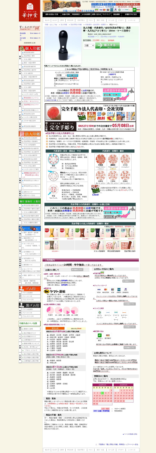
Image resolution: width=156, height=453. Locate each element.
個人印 (47, 20)
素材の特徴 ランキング (30, 343)
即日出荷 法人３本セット (30, 181)
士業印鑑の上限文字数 (30, 361)
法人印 (54, 20)
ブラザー (121, 20)
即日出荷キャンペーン (30, 98)
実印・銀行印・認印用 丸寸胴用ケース (30, 234)
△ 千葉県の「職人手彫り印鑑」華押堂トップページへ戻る (116, 444)
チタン (91, 20)
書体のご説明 (27, 329)
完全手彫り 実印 (28, 56)
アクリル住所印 (27, 293)
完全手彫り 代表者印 (30, 141)
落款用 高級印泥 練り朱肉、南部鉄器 (30, 282)
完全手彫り (81, 20)
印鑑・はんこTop (51, 24)
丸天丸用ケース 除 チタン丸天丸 (29, 259)
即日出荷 (70, 20)
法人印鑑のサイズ (29, 336)
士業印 (62, 20)
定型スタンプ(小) (28, 195)
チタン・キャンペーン (30, 101)
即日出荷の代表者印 (29, 138)
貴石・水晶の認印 (29, 91)
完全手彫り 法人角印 (30, 162)
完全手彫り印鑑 (76, 24)
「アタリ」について (29, 350)
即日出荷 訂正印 (28, 114)
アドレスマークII (27, 299)
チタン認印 (26, 87)
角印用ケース (27, 265)
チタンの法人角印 (29, 166)
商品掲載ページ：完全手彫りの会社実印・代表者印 (106, 37)
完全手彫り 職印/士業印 (30, 209)
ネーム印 (111, 20)
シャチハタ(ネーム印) (30, 94)
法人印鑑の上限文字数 (30, 357)
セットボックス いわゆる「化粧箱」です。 (31, 246)
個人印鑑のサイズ (29, 333)
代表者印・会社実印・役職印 (95, 24)
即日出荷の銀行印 (29, 67)
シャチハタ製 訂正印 (29, 117)
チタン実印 (26, 59)
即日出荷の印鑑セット (30, 110)
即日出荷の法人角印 (29, 159)
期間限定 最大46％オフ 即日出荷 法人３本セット (30, 175)
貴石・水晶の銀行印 (29, 77)
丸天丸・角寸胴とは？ (30, 347)
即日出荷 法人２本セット (30, 187)
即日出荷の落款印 (29, 126)
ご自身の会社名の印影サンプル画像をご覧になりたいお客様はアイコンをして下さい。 (116, 190)
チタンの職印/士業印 (30, 212)
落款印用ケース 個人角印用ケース (29, 239)
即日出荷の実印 (28, 53)
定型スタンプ (27, 192)
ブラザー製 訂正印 (29, 121)
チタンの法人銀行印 (29, 155)
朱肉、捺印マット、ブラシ (31, 276)
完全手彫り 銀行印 (29, 70)
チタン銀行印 (27, 73)
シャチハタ (131, 20)
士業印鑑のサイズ (29, 340)
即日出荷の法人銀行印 (30, 148)
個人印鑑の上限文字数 (30, 354)
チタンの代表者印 (29, 145)
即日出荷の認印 (28, 80)
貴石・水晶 (100, 20)
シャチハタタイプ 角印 (30, 169)
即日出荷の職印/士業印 (30, 205)
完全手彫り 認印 (28, 84)
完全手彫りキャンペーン (30, 106)
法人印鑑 (64, 24)
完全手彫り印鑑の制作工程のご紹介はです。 (67, 147)
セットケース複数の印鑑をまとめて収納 (31, 270)
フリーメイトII (27, 296)
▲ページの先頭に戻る (130, 434)
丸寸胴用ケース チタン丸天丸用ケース (31, 253)
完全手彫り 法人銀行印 (30, 152)
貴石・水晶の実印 (29, 63)
